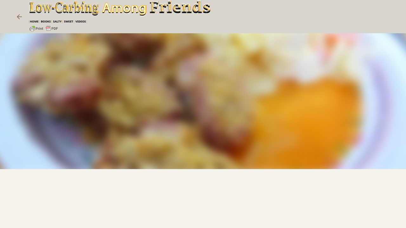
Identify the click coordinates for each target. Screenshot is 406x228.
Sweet (68, 21)
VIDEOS (80, 21)
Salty (57, 21)
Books (46, 21)
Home (34, 21)
